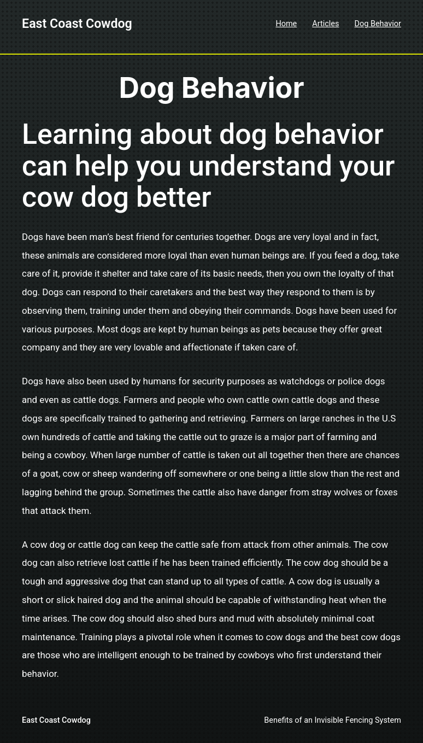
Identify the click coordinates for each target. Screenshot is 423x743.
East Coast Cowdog (77, 23)
